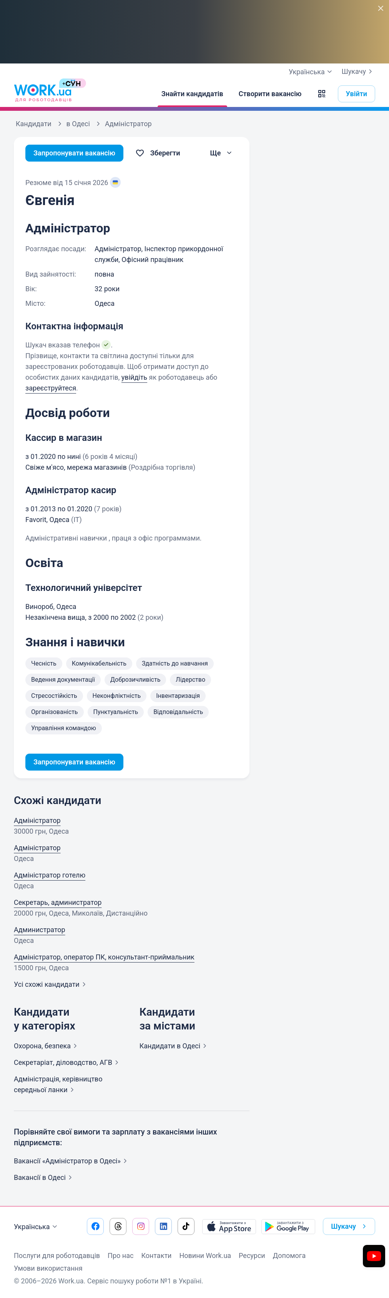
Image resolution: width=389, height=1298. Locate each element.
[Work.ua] (42, 93)
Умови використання (48, 1268)
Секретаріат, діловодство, (67, 1062)
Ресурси (252, 1255)
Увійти (356, 94)
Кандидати (174, 1046)
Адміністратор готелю (49, 875)
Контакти (156, 1255)
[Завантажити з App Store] (229, 1226)
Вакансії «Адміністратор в (72, 1161)
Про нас (120, 1255)
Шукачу (358, 71)
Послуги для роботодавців (57, 1255)
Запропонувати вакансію (74, 153)
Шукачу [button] (350, 1226)
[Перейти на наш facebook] (95, 1226)
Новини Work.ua (205, 1255)
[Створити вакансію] (270, 94)
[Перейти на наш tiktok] (186, 1226)
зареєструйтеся (50, 388)
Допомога (289, 1255)
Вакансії (44, 1177)
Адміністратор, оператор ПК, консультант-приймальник (104, 957)
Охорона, (47, 1046)
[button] (321, 94)
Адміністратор (37, 820)
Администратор (39, 930)
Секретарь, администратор (57, 902)
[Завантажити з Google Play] (288, 1226)
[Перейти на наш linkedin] (163, 1226)
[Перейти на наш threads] (118, 1226)
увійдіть (134, 377)
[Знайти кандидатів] (192, 94)
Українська (36, 1226)
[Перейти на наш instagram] (140, 1226)
